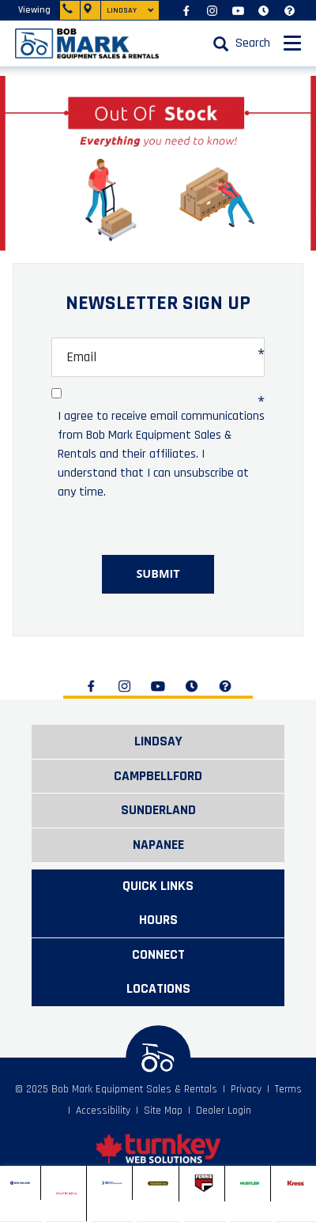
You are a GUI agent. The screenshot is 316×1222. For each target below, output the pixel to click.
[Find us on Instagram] (212, 10)
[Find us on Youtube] (238, 10)
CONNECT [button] (158, 955)
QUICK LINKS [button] (158, 886)
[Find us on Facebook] (186, 10)
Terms (288, 1089)
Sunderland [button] (158, 810)
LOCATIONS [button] (158, 989)
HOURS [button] (158, 920)
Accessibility (103, 1110)
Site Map (163, 1110)
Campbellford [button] (158, 776)
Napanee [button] (158, 845)
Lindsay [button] (158, 741)
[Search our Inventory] (237, 43)
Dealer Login (223, 1110)
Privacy (246, 1089)
